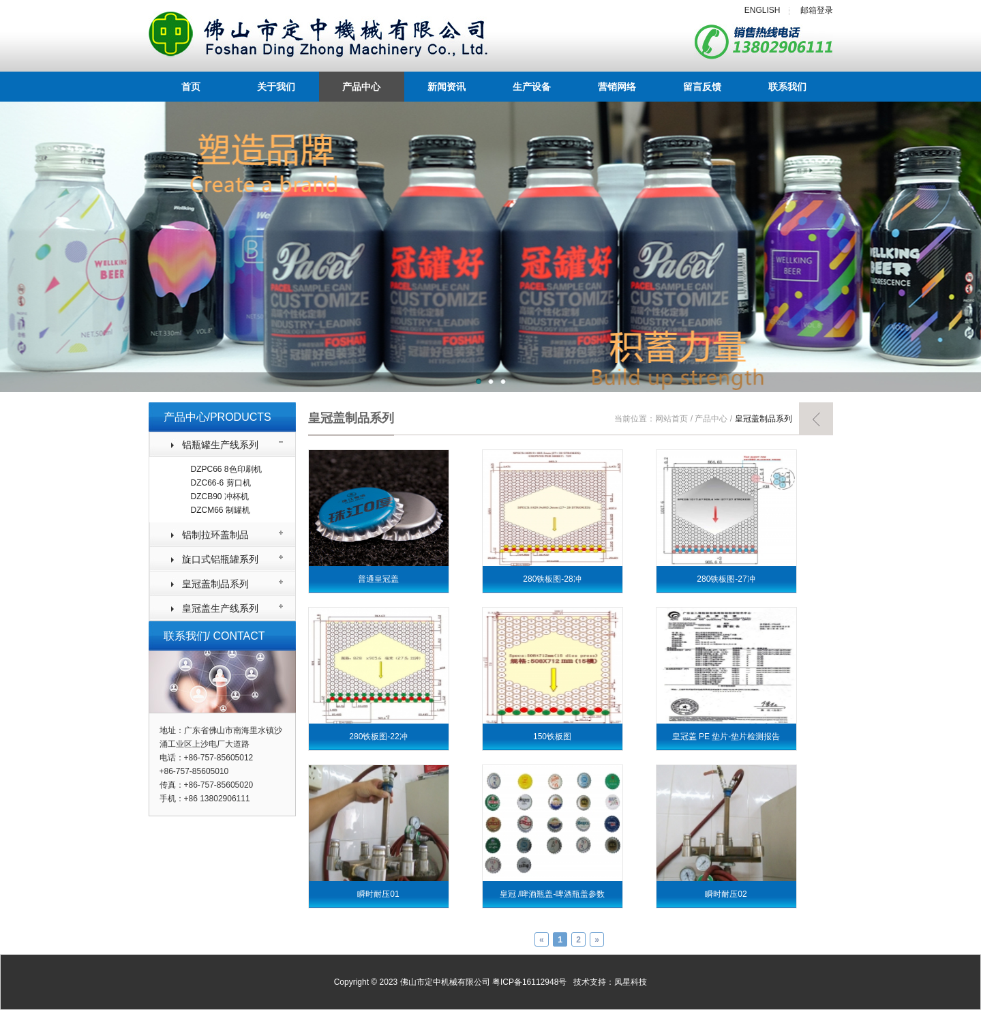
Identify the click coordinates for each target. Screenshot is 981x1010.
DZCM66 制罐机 (220, 510)
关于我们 (276, 86)
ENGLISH (762, 10)
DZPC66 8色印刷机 (226, 469)
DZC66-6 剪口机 (221, 483)
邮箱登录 (816, 10)
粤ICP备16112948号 (529, 982)
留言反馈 (702, 86)
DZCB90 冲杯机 (220, 496)
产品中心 (361, 86)
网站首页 (671, 419)
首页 (190, 86)
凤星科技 (630, 982)
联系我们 (787, 86)
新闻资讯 (446, 86)
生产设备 (532, 86)
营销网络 (617, 86)
